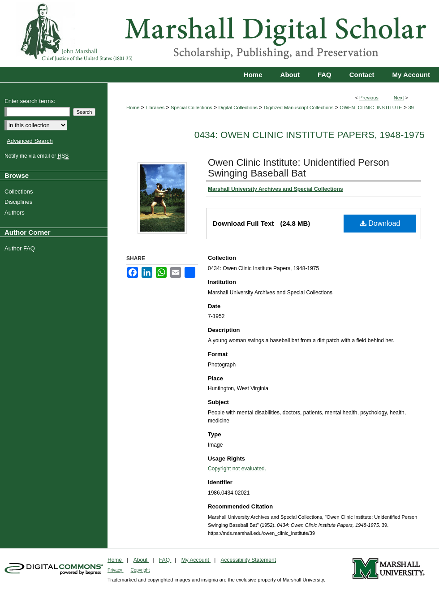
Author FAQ (21, 248)
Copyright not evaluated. (237, 468)
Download (380, 223)
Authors (16, 212)
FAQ (165, 560)
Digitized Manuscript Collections (299, 107)
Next (399, 97)
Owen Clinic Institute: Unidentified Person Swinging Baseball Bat (298, 168)
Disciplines (19, 201)
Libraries (155, 107)
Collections (20, 191)
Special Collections (191, 107)
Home (132, 107)
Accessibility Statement (248, 560)
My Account (196, 560)
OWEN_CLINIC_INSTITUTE (371, 107)
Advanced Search (30, 141)
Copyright (140, 570)
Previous (369, 97)
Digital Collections (238, 107)
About (141, 560)
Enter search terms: (29, 101)
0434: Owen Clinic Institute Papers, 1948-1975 (309, 134)
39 (410, 107)
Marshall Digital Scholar (219, 33)
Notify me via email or (38, 156)
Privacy (116, 570)
